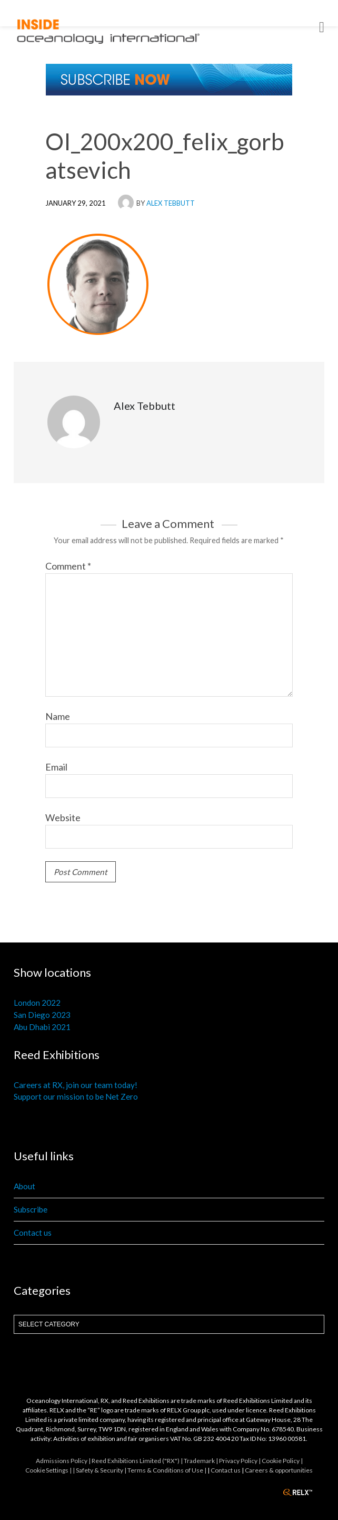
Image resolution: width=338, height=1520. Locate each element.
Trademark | (201, 1461)
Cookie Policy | (282, 1461)
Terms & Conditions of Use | (167, 1470)
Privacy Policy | (240, 1461)
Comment (68, 566)
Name (57, 716)
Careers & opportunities (279, 1470)
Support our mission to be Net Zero (76, 1096)
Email (56, 767)
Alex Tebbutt (170, 203)
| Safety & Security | (100, 1470)
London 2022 (37, 1002)
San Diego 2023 (42, 1014)
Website (63, 817)
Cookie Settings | (49, 1470)
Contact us (33, 1232)
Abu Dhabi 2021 (42, 1027)
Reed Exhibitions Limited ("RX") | (138, 1461)
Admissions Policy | (64, 1461)
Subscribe (30, 1209)
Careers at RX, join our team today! (75, 1085)
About (24, 1186)
